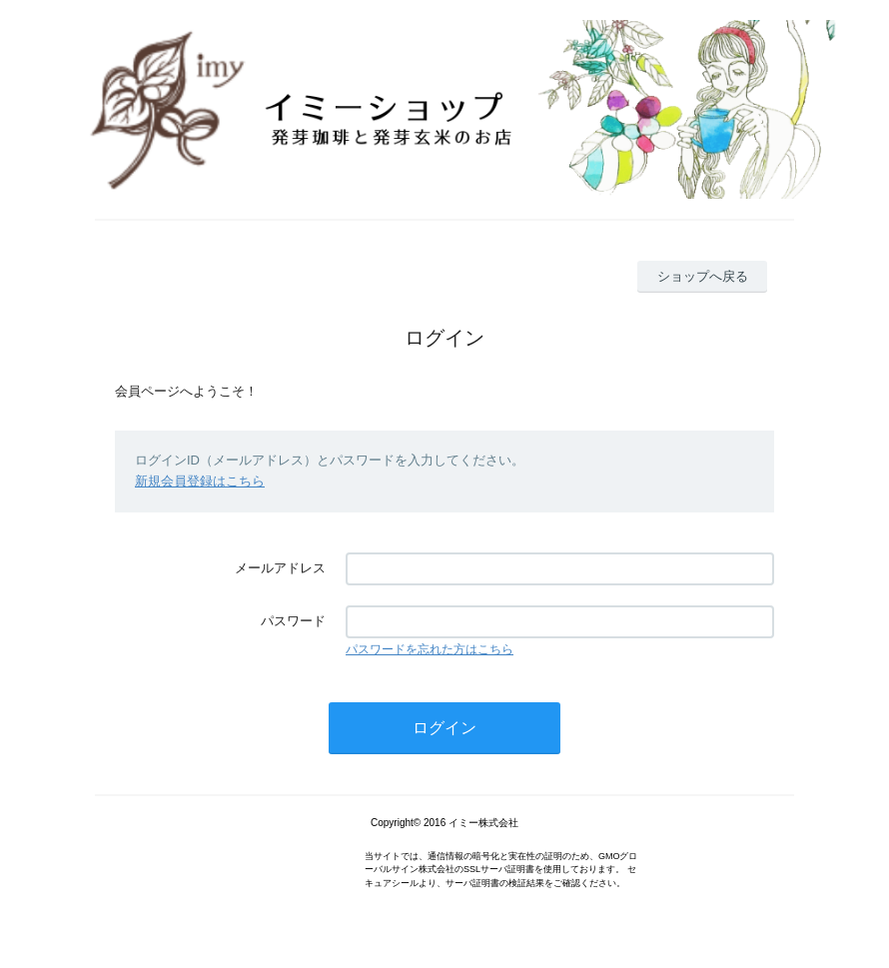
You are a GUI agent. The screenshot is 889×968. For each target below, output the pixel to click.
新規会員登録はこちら (200, 481)
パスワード (293, 620)
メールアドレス (280, 567)
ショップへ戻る (702, 276)
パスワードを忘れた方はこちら (429, 649)
